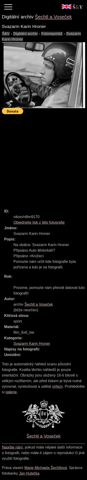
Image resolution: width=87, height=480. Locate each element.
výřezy (57, 386)
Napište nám (12, 447)
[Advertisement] (43, 159)
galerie (11, 392)
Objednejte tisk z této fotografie (39, 222)
